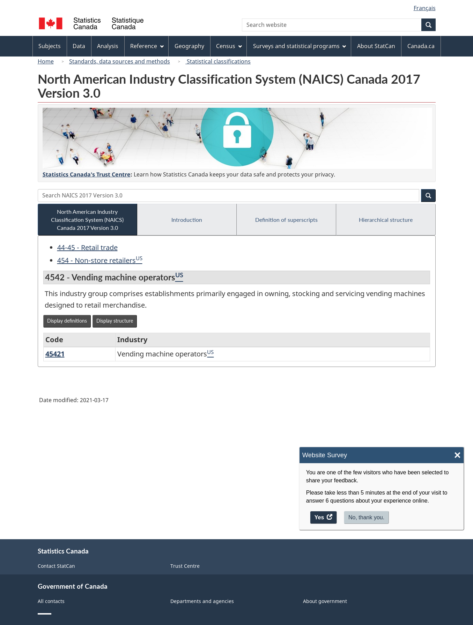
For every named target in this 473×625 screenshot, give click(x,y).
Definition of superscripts (286, 219)
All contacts (51, 601)
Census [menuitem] (229, 46)
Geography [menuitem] (189, 46)
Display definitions (67, 321)
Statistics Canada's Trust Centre (87, 174)
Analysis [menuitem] (107, 46)
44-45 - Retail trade (87, 247)
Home (46, 61)
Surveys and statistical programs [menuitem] (299, 46)
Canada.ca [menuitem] (421, 46)
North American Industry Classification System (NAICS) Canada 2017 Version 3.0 (87, 219)
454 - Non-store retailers (96, 260)
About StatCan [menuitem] (376, 46)
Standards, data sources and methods (119, 61)
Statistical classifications (218, 61)
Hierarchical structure (386, 219)
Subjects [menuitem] (49, 46)
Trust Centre (185, 566)
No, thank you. (366, 517)
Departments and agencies (202, 601)
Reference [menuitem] (147, 46)
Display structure (114, 321)
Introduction (186, 219)
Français (425, 8)
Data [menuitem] (79, 46)
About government (325, 601)
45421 (55, 354)
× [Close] (457, 455)
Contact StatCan (56, 566)
